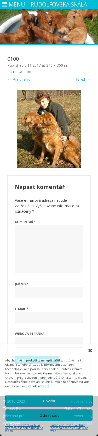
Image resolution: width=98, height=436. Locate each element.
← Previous (18, 79)
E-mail (21, 309)
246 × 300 (54, 65)
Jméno (21, 284)
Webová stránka (29, 333)
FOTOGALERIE (19, 71)
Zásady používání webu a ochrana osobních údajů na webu (24, 427)
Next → (83, 79)
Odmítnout (49, 415)
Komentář (25, 222)
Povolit (49, 400)
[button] (90, 350)
